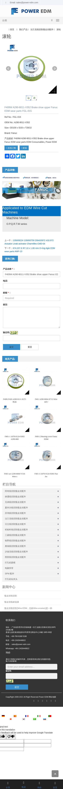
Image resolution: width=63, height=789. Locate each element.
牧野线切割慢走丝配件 (15, 540)
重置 (30, 347)
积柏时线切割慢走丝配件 (16, 529)
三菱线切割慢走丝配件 (15, 535)
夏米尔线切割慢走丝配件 (16, 507)
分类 (4, 20)
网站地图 (52, 697)
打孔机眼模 (10, 562)
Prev (8, 68)
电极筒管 (9, 568)
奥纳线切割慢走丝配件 (15, 546)
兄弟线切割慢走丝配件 (15, 502)
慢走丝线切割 (10, 596)
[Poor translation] (11, 736)
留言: (5, 304)
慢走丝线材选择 (11, 602)
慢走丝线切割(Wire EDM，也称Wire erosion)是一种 (28, 608)
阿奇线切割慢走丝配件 (15, 491)
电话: (5, 281)
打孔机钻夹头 (11, 579)
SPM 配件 (9, 573)
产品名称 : (9, 269)
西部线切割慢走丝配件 (15, 557)
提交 (11, 347)
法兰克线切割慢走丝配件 (42, 29)
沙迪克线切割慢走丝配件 (16, 551)
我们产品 (23, 29)
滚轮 (58, 29)
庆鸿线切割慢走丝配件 (15, 513)
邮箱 (24, 148)
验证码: (6, 332)
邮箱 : (6, 293)
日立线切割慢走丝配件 (15, 524)
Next (54, 68)
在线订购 (11, 148)
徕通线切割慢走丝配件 (15, 496)
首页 (12, 29)
